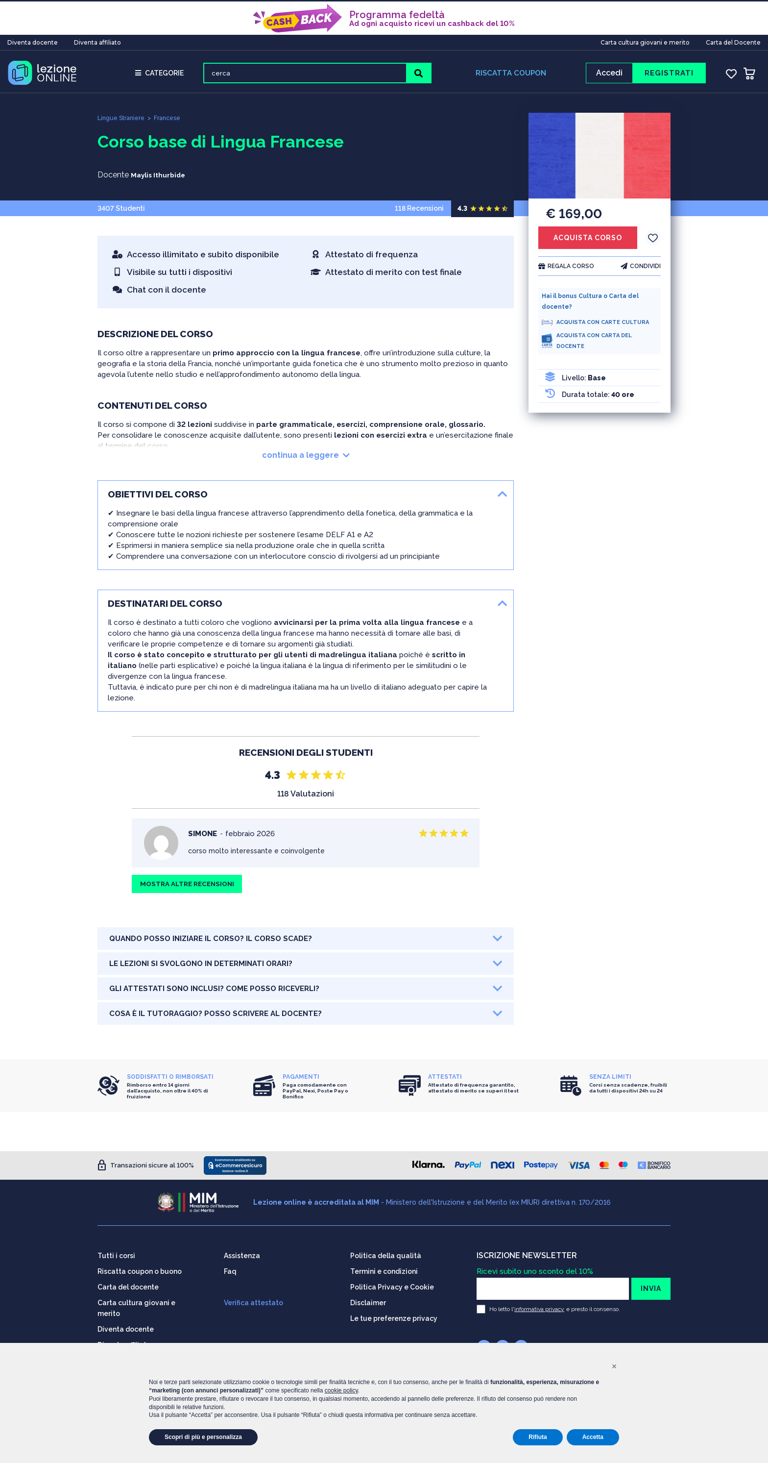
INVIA (651, 1288)
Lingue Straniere (123, 121)
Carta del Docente (733, 41)
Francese (173, 121)
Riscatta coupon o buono (139, 1271)
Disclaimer (368, 1302)
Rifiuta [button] (537, 1437)
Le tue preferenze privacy (393, 1318)
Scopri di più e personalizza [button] (203, 1437)
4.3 (462, 212)
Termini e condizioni (384, 1271)
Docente (113, 178)
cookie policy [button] (341, 1390)
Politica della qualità (385, 1255)
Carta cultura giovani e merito (645, 41)
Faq (230, 1271)
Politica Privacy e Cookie (392, 1286)
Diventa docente (32, 41)
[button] (614, 1366)
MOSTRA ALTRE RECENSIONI (191, 889)
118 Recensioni (454, 211)
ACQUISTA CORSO (587, 241)
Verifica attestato (253, 1302)
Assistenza (242, 1255)
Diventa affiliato (97, 41)
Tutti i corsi (116, 1255)
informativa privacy (539, 1308)
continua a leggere (306, 458)
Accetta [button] (592, 1437)
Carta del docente (128, 1286)
